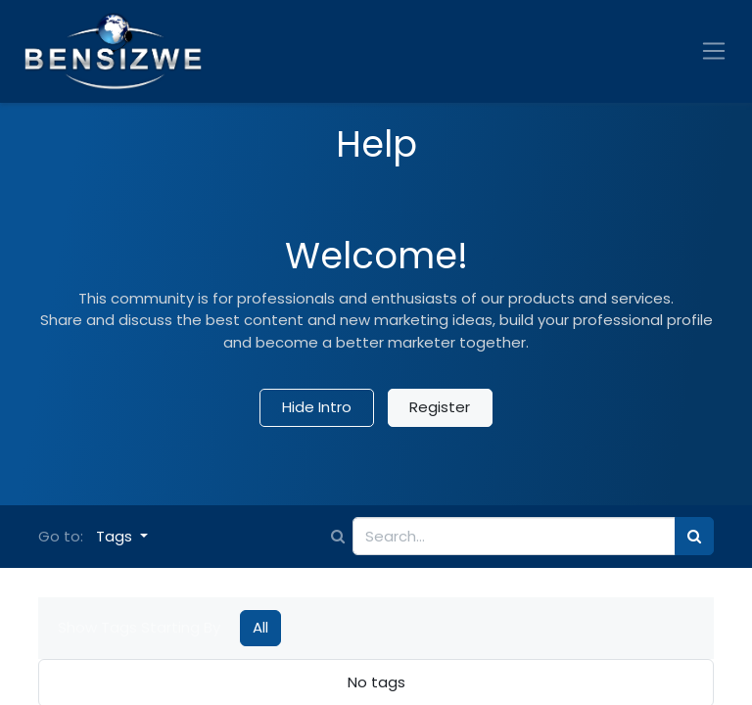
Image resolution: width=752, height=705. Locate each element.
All (260, 627)
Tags (116, 536)
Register (439, 407)
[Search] (694, 536)
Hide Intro (317, 407)
